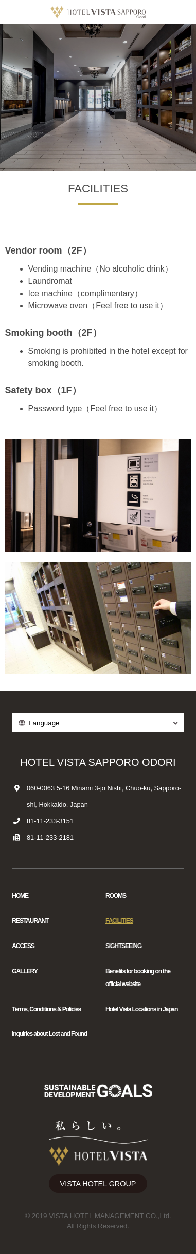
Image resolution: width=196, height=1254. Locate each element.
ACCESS (23, 946)
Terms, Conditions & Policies (46, 1009)
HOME (20, 895)
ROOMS (115, 895)
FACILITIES (119, 920)
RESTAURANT (30, 920)
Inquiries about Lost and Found (49, 1033)
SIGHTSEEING (123, 946)
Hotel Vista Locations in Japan (141, 1009)
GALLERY (24, 971)
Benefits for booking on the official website (137, 977)
